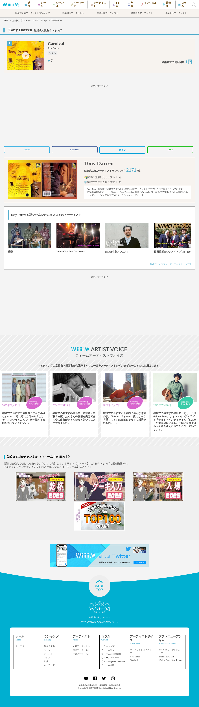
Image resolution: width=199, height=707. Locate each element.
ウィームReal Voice (110, 657)
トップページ (22, 646)
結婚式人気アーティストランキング (29, 20)
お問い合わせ (114, 685)
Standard (134, 660)
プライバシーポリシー (88, 685)
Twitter (26, 149)
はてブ (122, 150)
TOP (6, 20)
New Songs (135, 656)
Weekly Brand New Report (170, 660)
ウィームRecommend (111, 654)
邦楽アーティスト (81, 650)
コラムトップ (107, 646)
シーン (47, 650)
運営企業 (103, 685)
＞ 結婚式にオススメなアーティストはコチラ (168, 264)
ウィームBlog (107, 650)
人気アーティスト (81, 646)
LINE (170, 149)
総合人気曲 (49, 646)
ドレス (47, 657)
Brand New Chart (166, 656)
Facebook (74, 149)
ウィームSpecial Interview (113, 661)
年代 (46, 661)
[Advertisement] (99, 115)
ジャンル (48, 654)
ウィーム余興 (107, 665)
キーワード (49, 665)
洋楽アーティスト (81, 654)
